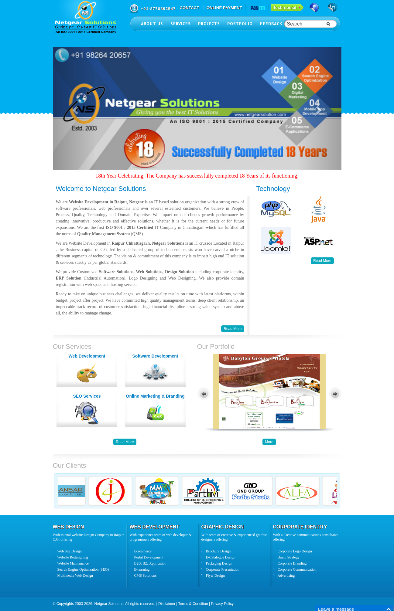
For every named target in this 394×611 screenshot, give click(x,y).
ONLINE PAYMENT (224, 7)
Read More (322, 261)
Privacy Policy (222, 604)
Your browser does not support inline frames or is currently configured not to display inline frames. (269, 393)
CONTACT (189, 7)
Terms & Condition (193, 604)
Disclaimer (166, 604)
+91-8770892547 (158, 8)
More (269, 442)
